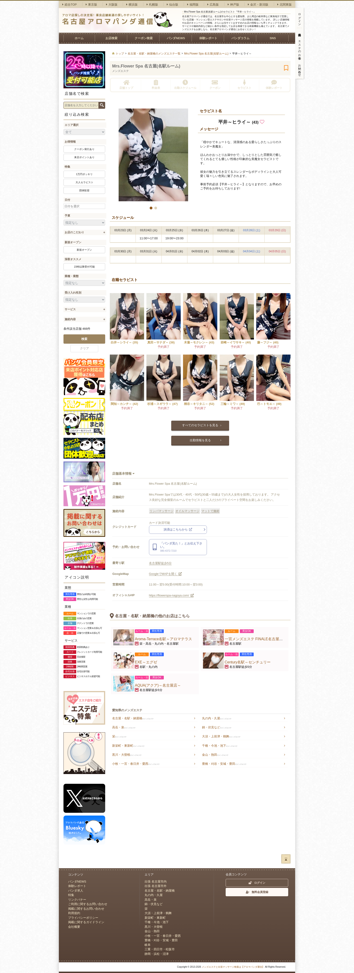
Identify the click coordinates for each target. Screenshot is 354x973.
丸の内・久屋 (216, 718)
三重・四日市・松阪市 (160, 949)
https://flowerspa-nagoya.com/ (171, 595)
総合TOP (69, 4)
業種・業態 (72, 276)
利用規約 (74, 913)
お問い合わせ (299, 68)
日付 (67, 200)
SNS (273, 38)
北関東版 (284, 4)
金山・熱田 (215, 754)
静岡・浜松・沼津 (157, 954)
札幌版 (152, 4)
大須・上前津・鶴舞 (221, 736)
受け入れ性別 (73, 292)
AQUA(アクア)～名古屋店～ (158, 685)
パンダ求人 (75, 890)
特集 (67, 166)
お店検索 (111, 38)
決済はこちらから (178, 529)
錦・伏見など (216, 727)
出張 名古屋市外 (156, 886)
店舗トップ (126, 85)
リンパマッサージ (161, 511)
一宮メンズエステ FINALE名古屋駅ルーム (259, 639)
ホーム (79, 38)
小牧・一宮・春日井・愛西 (136, 763)
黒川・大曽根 (127, 754)
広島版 (213, 4)
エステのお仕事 (299, 47)
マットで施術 (210, 511)
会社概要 (74, 926)
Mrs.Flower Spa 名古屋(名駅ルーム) (146, 66)
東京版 (91, 4)
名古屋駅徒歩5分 (160, 563)
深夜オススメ (73, 259)
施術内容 (70, 319)
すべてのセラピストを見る (200, 425)
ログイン (299, 17)
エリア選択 (72, 125)
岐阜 (148, 945)
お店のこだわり (74, 232)
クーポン (215, 85)
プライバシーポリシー (83, 917)
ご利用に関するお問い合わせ (87, 904)
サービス (70, 309)
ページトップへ (286, 859)
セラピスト (244, 85)
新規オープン (73, 242)
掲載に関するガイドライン (86, 922)
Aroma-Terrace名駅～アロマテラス (163, 639)
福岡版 (193, 4)
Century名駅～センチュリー (248, 662)
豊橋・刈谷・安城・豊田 (224, 763)
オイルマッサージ (187, 511)
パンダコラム (240, 38)
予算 (67, 215)
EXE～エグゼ (146, 662)
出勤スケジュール (185, 85)
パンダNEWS (176, 38)
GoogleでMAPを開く (165, 574)
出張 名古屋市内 (156, 881)
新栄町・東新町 (128, 745)
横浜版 (132, 4)
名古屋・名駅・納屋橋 (133, 718)
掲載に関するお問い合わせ (86, 908)
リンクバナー (77, 899)
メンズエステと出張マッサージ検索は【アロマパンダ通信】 (233, 967)
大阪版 (111, 4)
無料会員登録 (299, 31)
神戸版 (233, 4)
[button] (151, 208)
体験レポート (208, 38)
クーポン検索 (144, 38)
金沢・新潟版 (258, 4)
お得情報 (70, 141)
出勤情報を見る (200, 440)
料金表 (156, 85)
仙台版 (172, 4)
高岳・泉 (124, 727)
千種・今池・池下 (219, 745)
